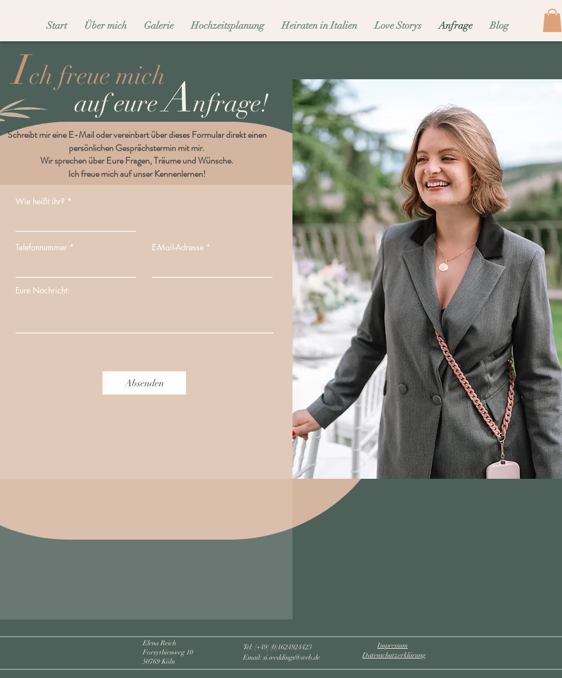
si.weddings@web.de (291, 657)
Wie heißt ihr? (40, 201)
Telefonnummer (41, 247)
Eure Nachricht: (42, 290)
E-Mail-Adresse (178, 247)
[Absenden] (144, 383)
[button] (552, 20)
